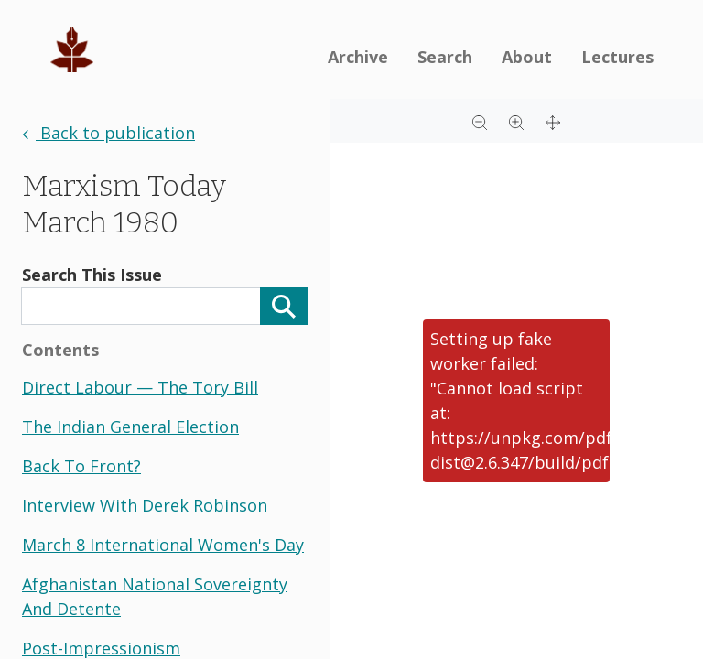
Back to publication (108, 133)
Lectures (617, 57)
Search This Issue (92, 275)
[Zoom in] (516, 120)
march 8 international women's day (163, 545)
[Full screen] (553, 120)
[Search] (284, 306)
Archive (358, 57)
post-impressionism (101, 648)
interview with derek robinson (144, 505)
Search (444, 57)
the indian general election (130, 427)
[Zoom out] (479, 120)
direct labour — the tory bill (140, 387)
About (527, 57)
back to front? (81, 466)
